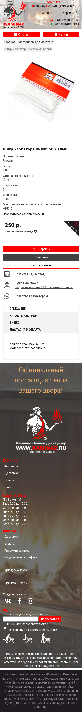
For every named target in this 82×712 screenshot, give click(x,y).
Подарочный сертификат (21, 557)
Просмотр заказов (17, 550)
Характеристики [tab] (23, 315)
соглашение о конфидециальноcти (33, 629)
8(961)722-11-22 (15, 570)
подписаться (50, 619)
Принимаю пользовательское (32, 627)
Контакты (11, 466)
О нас (8, 487)
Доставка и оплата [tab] (25, 329)
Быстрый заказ (41, 265)
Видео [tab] (15, 322)
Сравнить (48, 13)
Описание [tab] (18, 308)
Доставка (11, 473)
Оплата (9, 480)
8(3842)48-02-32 (15, 583)
